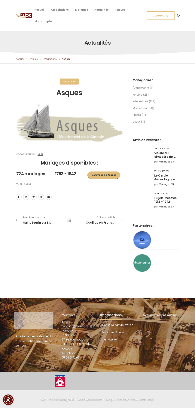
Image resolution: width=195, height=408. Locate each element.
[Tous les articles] (69, 220)
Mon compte (43, 21)
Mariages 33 (166, 161)
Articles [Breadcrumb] (33, 59)
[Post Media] (141, 155)
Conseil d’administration (117, 325)
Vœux (136, 122)
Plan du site (109, 339)
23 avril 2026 (161, 148)
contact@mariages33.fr (78, 326)
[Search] (178, 15)
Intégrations (140, 101)
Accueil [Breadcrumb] (20, 59)
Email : (66, 321)
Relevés (120, 10)
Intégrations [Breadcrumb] (50, 59)
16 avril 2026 (161, 193)
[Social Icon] (19, 197)
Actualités (101, 10)
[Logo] (24, 15)
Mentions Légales (113, 332)
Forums (137, 95)
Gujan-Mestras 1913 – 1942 (165, 200)
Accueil (39, 10)
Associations (60, 10)
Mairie (40, 154)
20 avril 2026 (161, 171)
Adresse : (68, 330)
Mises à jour (140, 108)
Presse (137, 115)
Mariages (81, 10)
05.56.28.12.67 (71, 357)
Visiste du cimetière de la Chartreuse (165, 157)
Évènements (141, 88)
